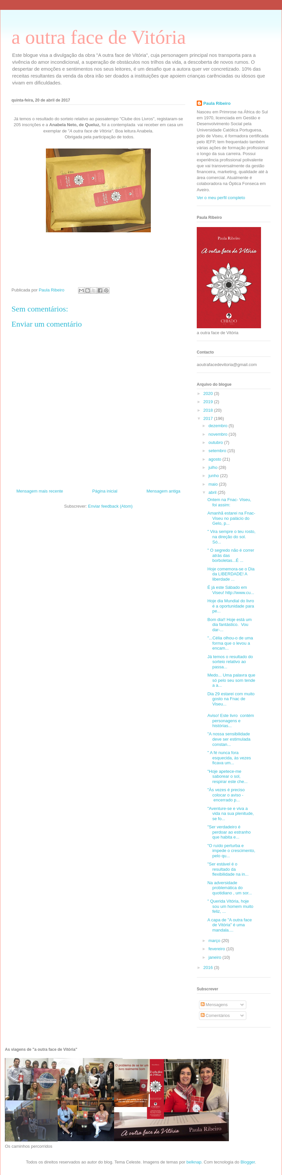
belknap (194, 1162)
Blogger (247, 1162)
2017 (208, 418)
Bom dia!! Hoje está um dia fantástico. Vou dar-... (229, 624)
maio (214, 484)
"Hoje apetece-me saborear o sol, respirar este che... (227, 776)
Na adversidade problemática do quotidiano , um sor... (229, 887)
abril (213, 492)
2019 (208, 401)
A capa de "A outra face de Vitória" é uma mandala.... (229, 925)
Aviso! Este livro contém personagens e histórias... (230, 720)
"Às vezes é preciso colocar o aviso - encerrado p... (226, 794)
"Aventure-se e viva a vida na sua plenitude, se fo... (230, 813)
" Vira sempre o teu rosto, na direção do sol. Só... (231, 536)
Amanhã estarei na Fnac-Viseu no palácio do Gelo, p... (231, 518)
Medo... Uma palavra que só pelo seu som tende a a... (231, 680)
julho (214, 467)
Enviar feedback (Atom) (110, 506)
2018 (208, 410)
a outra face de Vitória (98, 37)
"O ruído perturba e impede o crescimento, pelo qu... (231, 850)
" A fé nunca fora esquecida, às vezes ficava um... (229, 757)
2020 (208, 393)
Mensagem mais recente (39, 491)
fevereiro (217, 948)
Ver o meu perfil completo (221, 197)
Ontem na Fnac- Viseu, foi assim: (229, 502)
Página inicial (104, 491)
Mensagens (214, 1004)
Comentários (215, 1015)
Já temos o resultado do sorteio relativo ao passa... (230, 661)
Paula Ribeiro (217, 103)
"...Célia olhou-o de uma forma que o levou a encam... (230, 643)
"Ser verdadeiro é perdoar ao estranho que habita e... (229, 832)
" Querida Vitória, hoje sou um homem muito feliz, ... (230, 906)
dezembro (219, 425)
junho (214, 475)
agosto (216, 459)
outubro (216, 442)
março (215, 940)
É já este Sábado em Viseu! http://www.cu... (230, 590)
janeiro (216, 957)
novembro (219, 434)
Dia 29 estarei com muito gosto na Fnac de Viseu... (230, 698)
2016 (208, 967)
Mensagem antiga (163, 491)
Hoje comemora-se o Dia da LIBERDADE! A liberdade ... (230, 574)
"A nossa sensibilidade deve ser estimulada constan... (228, 739)
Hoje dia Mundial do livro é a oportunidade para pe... (230, 605)
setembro (218, 450)
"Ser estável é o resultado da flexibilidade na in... (228, 869)
